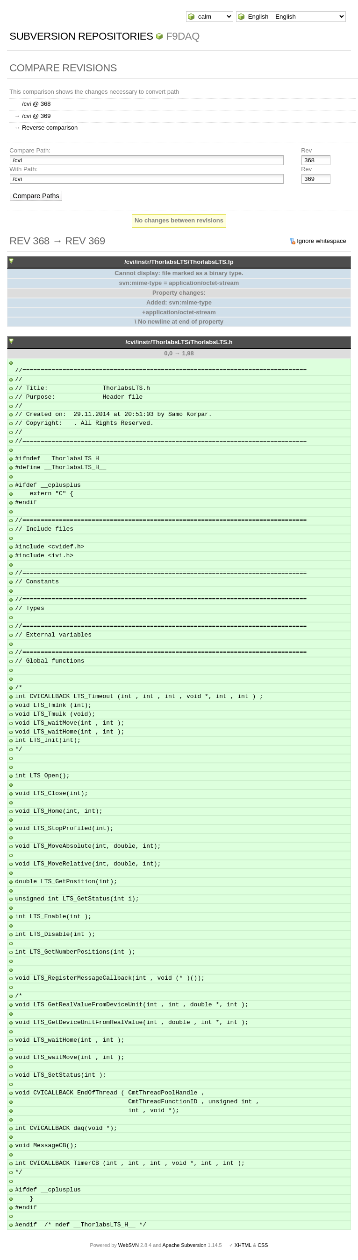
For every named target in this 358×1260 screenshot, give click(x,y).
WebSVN (128, 1245)
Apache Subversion (185, 1245)
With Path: (23, 169)
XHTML (243, 1245)
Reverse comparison (50, 127)
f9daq (183, 36)
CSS (263, 1245)
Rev (306, 150)
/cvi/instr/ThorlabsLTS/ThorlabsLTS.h (178, 342)
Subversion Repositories (81, 36)
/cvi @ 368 (36, 103)
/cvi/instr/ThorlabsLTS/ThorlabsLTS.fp (179, 261)
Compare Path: (29, 150)
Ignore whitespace (321, 240)
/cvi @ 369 (36, 115)
